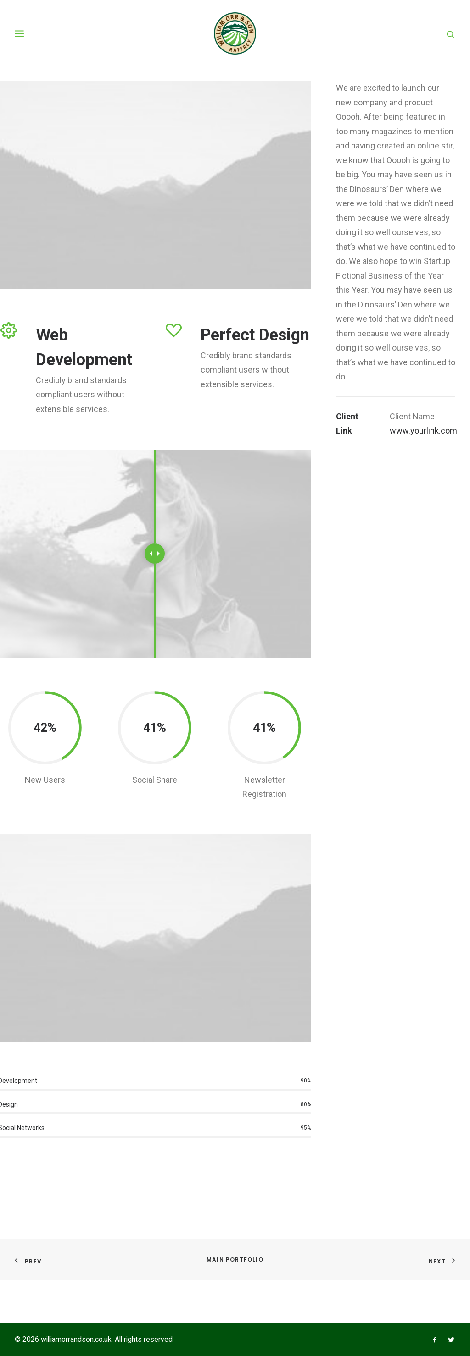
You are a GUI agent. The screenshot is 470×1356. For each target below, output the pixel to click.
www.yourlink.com (423, 499)
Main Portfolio (235, 1259)
